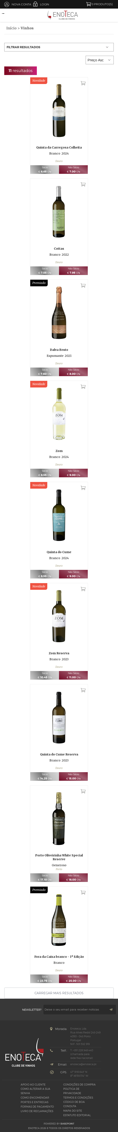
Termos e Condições (78, 1097)
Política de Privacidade (72, 1091)
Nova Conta (21, 4)
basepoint (67, 1123)
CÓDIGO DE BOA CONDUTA (74, 1104)
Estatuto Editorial (77, 1115)
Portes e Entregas (34, 1102)
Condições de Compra (79, 1084)
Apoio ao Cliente (33, 1084)
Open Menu (5, 15)
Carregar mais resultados (59, 993)
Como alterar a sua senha (35, 1091)
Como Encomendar (35, 1097)
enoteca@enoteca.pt (83, 1064)
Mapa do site (72, 1110)
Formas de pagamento (37, 1106)
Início (11, 28)
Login (44, 4)
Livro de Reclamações (37, 1111)
